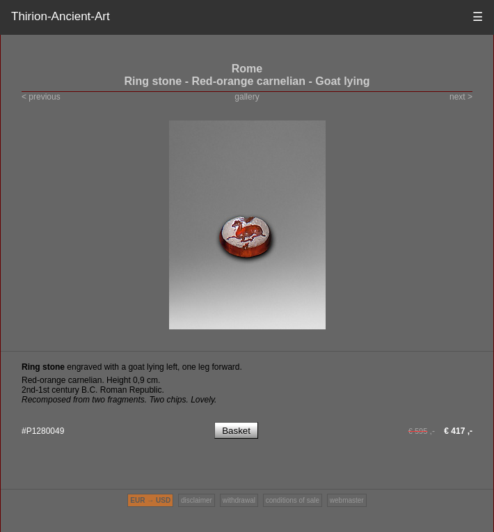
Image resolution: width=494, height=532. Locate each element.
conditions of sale (292, 500)
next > (460, 97)
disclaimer (196, 500)
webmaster (347, 500)
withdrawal (239, 500)
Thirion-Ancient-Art (60, 16)
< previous (41, 97)
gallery (246, 97)
